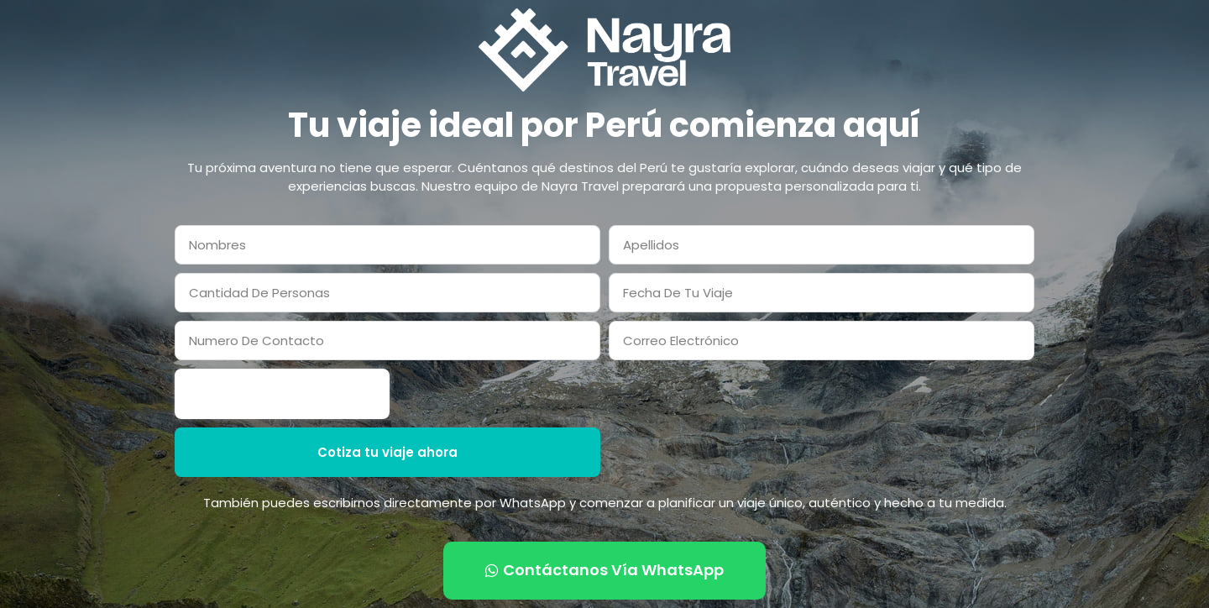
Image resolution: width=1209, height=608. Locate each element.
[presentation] (282, 394)
